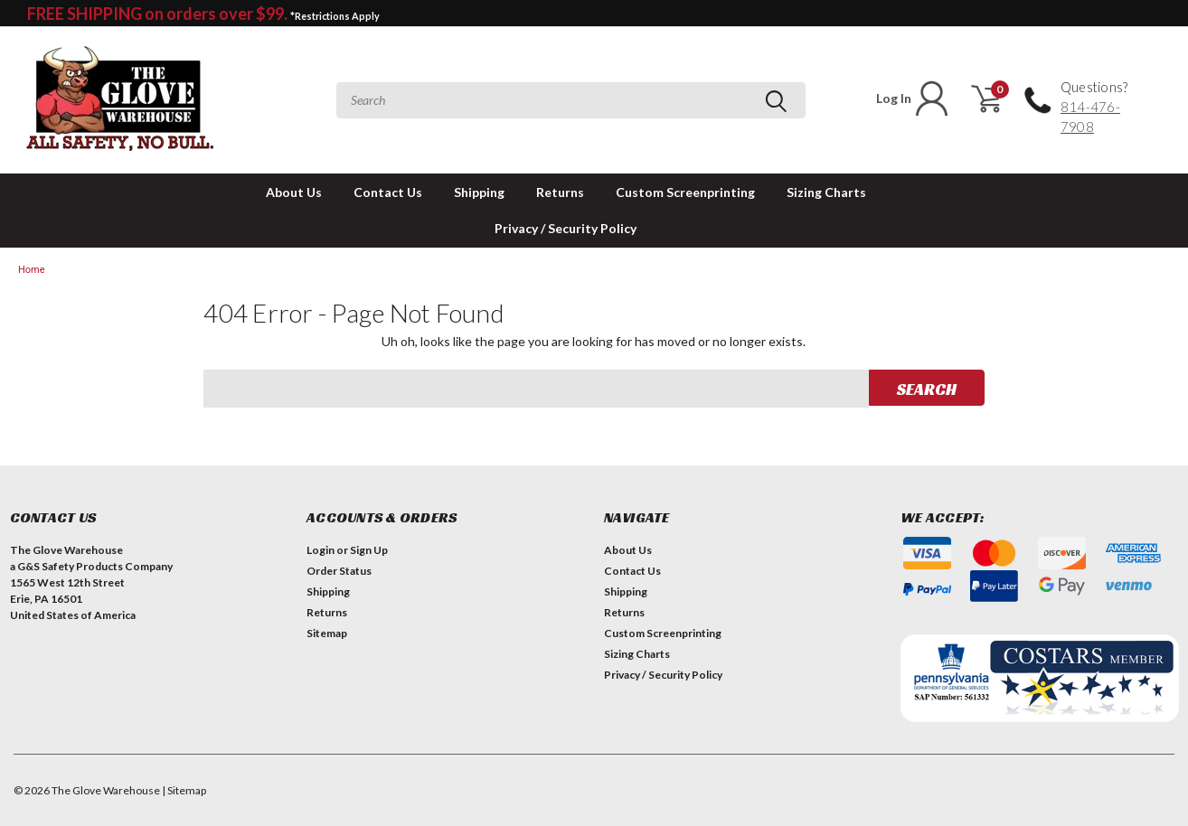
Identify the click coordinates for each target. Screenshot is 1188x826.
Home (31, 270)
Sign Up (369, 550)
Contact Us (388, 192)
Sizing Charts (826, 192)
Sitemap (326, 633)
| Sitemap (184, 790)
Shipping (479, 192)
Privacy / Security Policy (565, 228)
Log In (914, 99)
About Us (294, 192)
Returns (560, 192)
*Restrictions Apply (335, 16)
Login (320, 550)
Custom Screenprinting (685, 192)
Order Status (339, 570)
